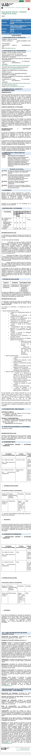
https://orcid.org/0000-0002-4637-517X (15, 68)
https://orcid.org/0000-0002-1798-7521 (15, 86)
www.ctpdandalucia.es (6, 685)
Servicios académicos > (11, 7)
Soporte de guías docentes (25, 748)
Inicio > (5, 7)
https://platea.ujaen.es (10, 48)
